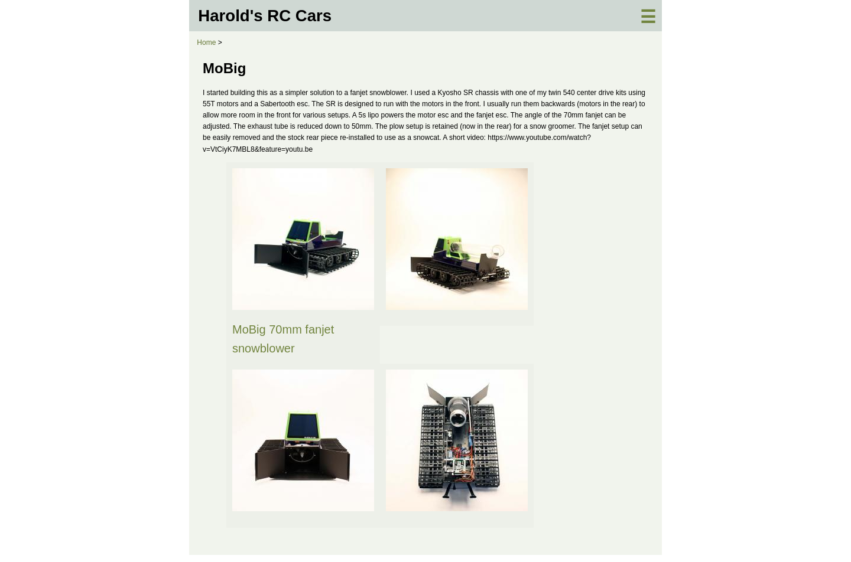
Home (206, 42)
